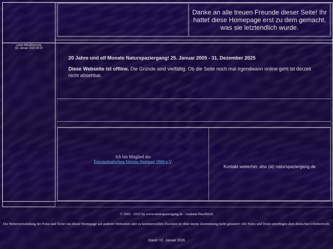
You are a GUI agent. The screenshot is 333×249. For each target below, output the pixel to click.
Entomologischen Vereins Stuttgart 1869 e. (131, 161)
